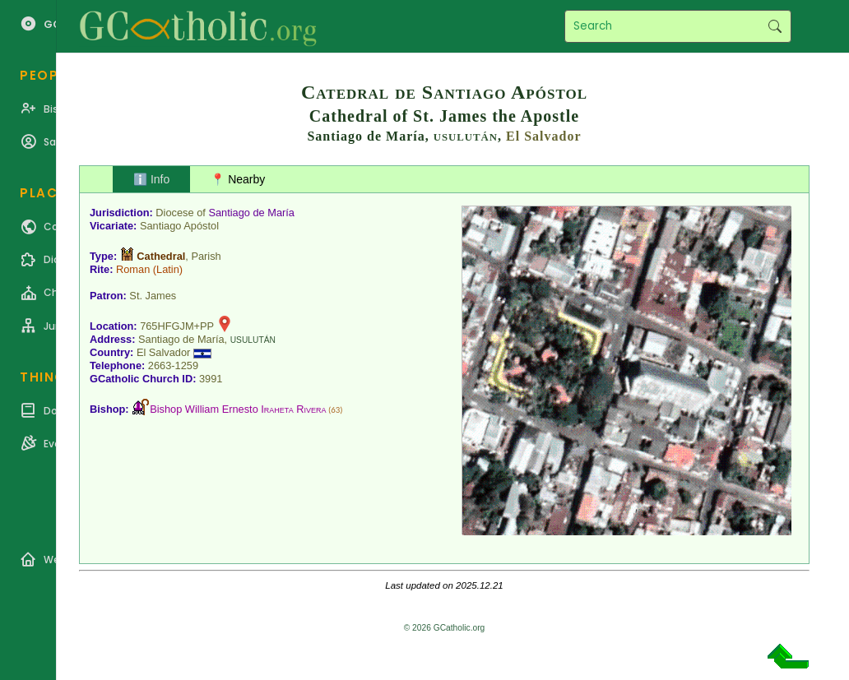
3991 (210, 378)
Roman (133, 269)
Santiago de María (251, 212)
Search (774, 26)
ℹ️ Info (151, 179)
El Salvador (543, 136)
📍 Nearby (238, 179)
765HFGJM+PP (177, 326)
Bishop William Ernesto (238, 409)
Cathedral (161, 256)
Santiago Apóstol (179, 226)
